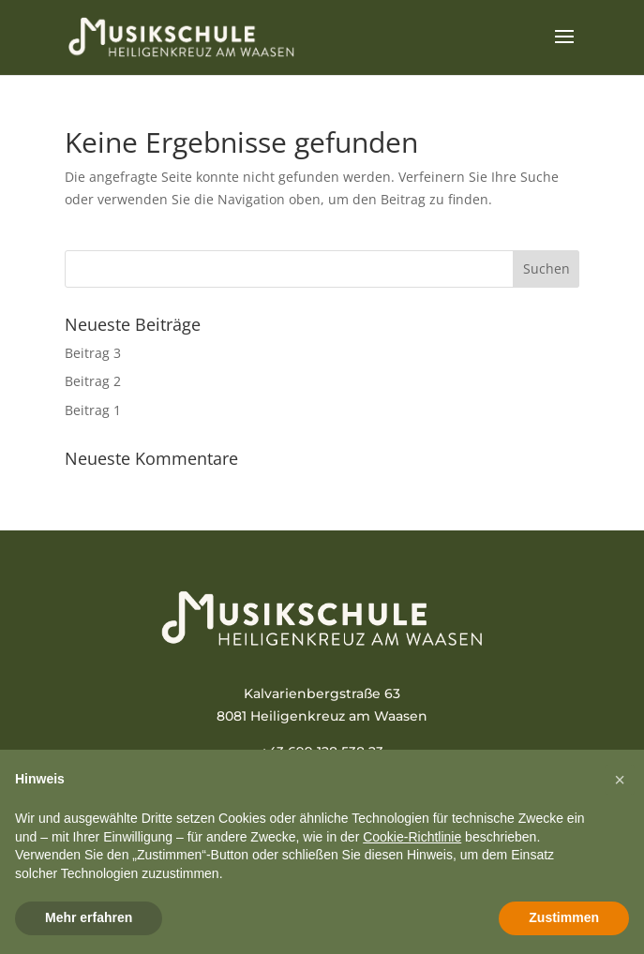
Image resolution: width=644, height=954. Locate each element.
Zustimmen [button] (564, 917)
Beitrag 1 (93, 410)
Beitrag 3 (93, 353)
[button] (620, 780)
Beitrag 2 (93, 381)
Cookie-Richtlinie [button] (412, 836)
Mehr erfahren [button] (88, 917)
